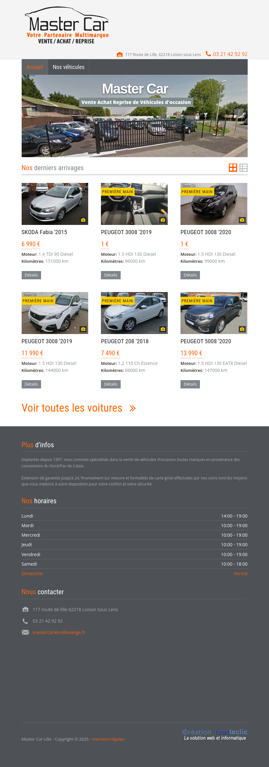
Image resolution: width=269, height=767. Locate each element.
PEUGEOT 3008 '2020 (206, 232)
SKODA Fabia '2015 (44, 232)
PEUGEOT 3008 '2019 (126, 232)
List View (243, 168)
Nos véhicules (68, 67)
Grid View (233, 168)
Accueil (34, 67)
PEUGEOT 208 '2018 (125, 341)
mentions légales (108, 739)
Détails (31, 275)
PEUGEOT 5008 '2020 (206, 341)
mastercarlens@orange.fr (59, 632)
